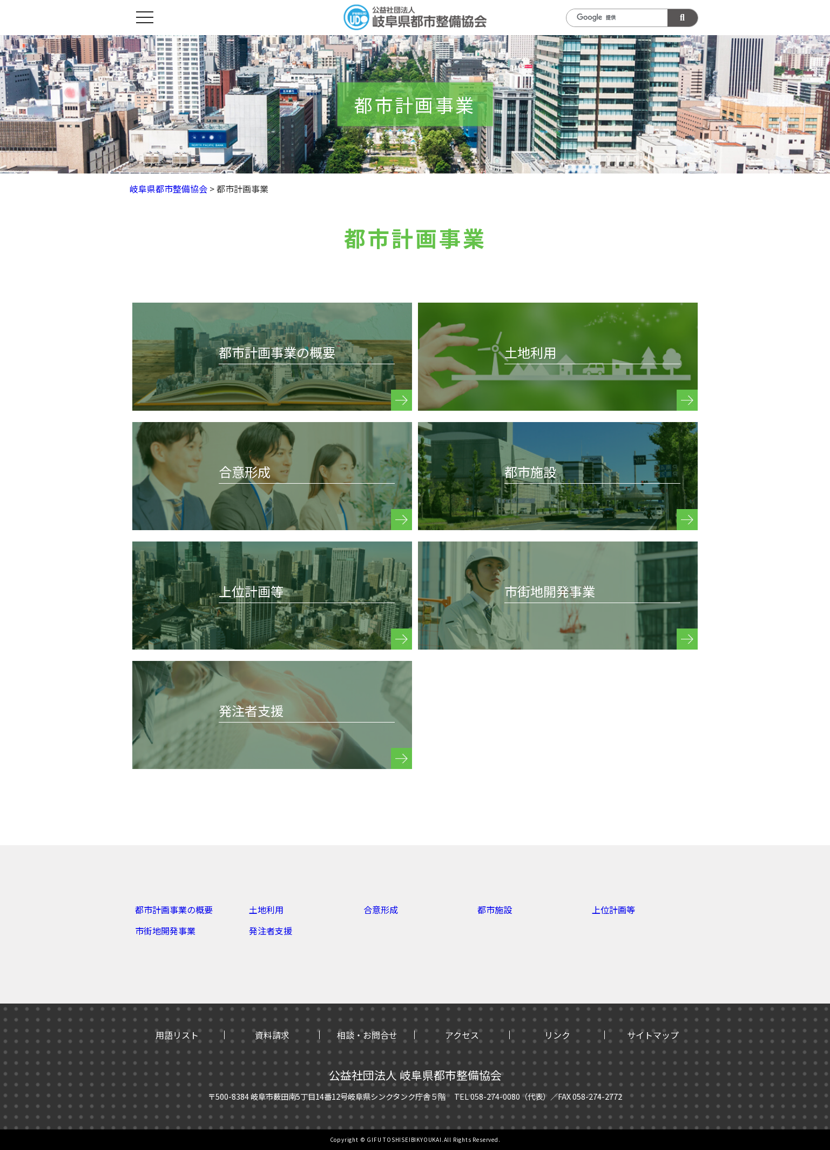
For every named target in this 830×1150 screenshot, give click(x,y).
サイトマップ (653, 1035)
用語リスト (177, 1035)
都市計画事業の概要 (174, 909)
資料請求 (272, 1035)
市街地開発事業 (165, 930)
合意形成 (380, 909)
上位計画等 (613, 909)
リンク (557, 1035)
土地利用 (266, 909)
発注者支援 (270, 930)
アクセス (462, 1035)
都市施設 (494, 909)
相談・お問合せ (367, 1035)
